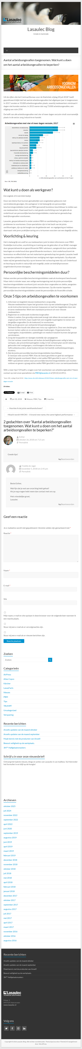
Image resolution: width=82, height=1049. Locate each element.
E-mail (7, 585)
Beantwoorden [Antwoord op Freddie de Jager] (67, 504)
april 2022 (8, 824)
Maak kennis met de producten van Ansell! (22, 738)
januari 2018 (9, 891)
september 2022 (11, 819)
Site (5, 599)
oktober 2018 (9, 869)
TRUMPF (8, 706)
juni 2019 (8, 842)
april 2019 (8, 846)
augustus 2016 (10, 940)
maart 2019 (9, 851)
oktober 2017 (9, 900)
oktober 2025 (9, 806)
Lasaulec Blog (40, 29)
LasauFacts (8, 688)
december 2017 (10, 895)
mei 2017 (8, 918)
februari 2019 (9, 855)
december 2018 (10, 860)
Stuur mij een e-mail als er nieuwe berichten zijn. (24, 635)
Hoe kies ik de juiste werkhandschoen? (25, 408)
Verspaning (8, 715)
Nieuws (30, 399)
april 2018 (8, 882)
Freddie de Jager (29, 466)
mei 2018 (8, 878)
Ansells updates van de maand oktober (20, 729)
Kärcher (7, 683)
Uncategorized (10, 710)
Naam (7, 570)
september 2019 (11, 833)
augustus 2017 (10, 909)
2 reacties (50, 399)
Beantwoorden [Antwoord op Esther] (67, 459)
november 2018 (10, 864)
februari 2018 (9, 886)
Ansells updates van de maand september (22, 734)
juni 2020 (8, 828)
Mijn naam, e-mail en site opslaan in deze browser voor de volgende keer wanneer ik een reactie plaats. (40, 617)
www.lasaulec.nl (10, 1005)
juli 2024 (7, 810)
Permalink (23, 442)
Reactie (7, 533)
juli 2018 (7, 873)
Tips (39, 399)
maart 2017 (9, 927)
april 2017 (8, 922)
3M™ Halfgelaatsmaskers (15, 747)
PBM (35, 399)
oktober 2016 (9, 936)
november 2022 (10, 815)
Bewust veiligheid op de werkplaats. (19, 743)
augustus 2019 (10, 837)
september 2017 (11, 904)
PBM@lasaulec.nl (42, 373)
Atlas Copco (9, 679)
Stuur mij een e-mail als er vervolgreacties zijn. (23, 627)
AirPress (7, 674)
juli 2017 (7, 913)
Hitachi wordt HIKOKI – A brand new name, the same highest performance (41, 414)
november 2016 (10, 931)
